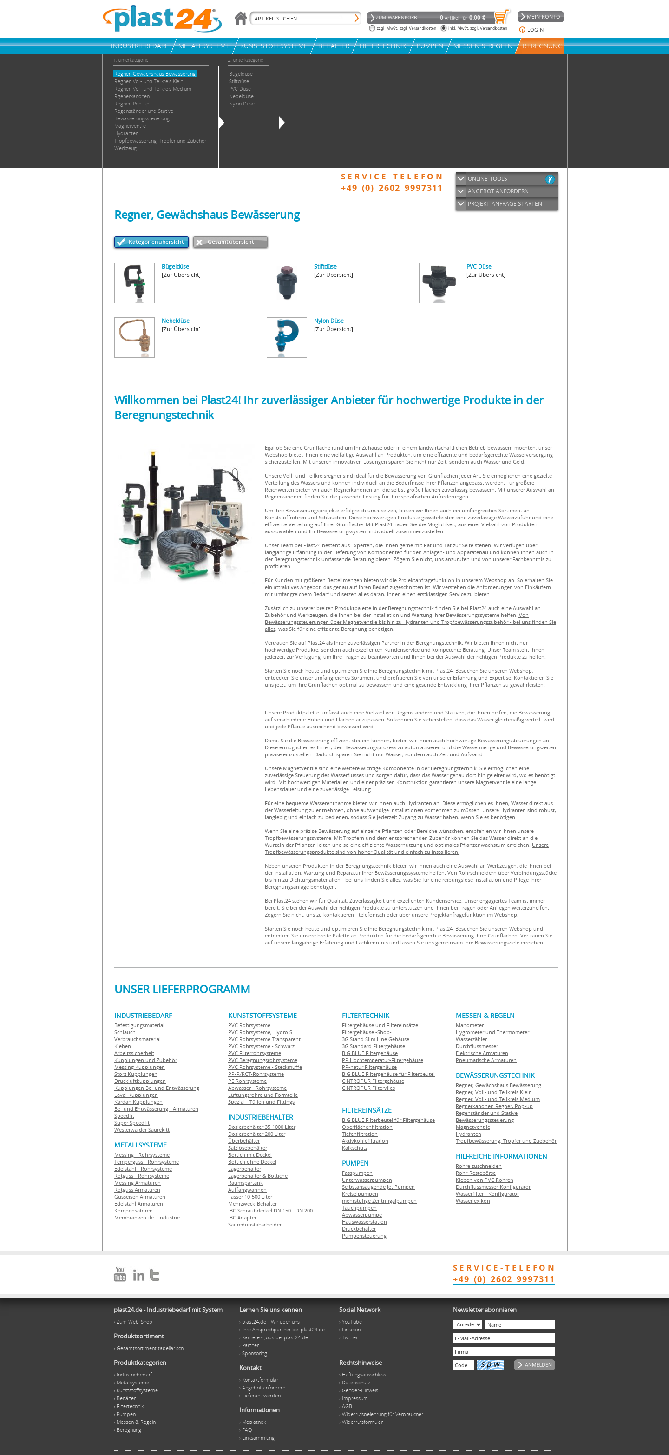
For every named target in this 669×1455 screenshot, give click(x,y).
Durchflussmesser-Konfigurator (493, 1186)
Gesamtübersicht (231, 242)
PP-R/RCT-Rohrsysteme (256, 1073)
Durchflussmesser (477, 1045)
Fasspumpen (357, 1172)
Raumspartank (245, 1182)
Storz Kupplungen (135, 1073)
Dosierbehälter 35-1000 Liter (261, 1126)
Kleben (122, 1045)
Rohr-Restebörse (476, 1172)
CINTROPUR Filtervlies (368, 1087)
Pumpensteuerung (364, 1235)
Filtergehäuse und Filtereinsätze (380, 1025)
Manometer (470, 1025)
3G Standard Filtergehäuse (373, 1045)
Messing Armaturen (137, 1182)
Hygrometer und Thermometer (492, 1032)
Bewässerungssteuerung (485, 1119)
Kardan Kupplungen (138, 1101)
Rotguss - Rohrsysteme (141, 1175)
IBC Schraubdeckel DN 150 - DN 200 (270, 1210)
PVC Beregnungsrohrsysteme (262, 1059)
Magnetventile (473, 1126)
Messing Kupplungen (139, 1066)
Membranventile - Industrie (147, 1217)
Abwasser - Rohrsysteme (257, 1087)
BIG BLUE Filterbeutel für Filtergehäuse (388, 1119)
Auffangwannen (247, 1189)
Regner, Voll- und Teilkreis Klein (494, 1091)
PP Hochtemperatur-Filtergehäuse (382, 1059)
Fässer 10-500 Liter (250, 1196)
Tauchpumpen (359, 1207)
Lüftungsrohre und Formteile (263, 1094)
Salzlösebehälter (247, 1147)
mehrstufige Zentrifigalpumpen (379, 1200)
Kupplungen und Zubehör (145, 1059)
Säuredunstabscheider (255, 1224)
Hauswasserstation (364, 1221)
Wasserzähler (471, 1039)
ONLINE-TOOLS (487, 179)
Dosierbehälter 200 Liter (256, 1133)
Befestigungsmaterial (139, 1025)
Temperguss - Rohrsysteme (146, 1161)
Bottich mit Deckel (250, 1154)
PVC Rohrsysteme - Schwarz (261, 1045)
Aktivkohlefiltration (365, 1140)
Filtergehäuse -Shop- (367, 1032)
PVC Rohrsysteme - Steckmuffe (265, 1066)
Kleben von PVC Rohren (484, 1179)
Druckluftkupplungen (140, 1080)
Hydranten (468, 1133)
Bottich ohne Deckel (252, 1161)
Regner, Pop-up (513, 1105)
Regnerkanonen (475, 1105)
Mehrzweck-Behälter (252, 1203)
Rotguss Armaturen (137, 1189)
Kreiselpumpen (360, 1193)
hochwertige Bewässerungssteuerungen (494, 740)
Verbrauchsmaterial (137, 1039)
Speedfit (124, 1115)
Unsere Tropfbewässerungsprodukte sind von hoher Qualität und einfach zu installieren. (407, 848)
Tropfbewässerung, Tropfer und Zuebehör (506, 1140)
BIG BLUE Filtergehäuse (370, 1052)
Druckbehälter (359, 1228)
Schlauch (125, 1032)
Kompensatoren (133, 1210)
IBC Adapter (242, 1217)
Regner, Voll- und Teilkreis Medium (498, 1098)
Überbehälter (244, 1140)
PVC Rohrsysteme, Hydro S (260, 1032)
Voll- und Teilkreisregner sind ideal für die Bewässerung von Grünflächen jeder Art (381, 475)
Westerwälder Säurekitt (142, 1129)
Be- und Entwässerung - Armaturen (156, 1108)
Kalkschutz (354, 1147)
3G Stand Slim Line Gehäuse (375, 1039)
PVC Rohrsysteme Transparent (264, 1039)
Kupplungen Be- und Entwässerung (156, 1087)
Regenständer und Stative (487, 1112)
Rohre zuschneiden (479, 1165)
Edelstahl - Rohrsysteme (143, 1168)
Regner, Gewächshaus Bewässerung (498, 1084)
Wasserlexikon (473, 1200)
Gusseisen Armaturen (139, 1196)
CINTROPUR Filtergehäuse (373, 1080)
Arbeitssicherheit (134, 1052)
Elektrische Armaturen (482, 1052)
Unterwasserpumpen (367, 1179)
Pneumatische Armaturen (486, 1059)
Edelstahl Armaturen (138, 1203)
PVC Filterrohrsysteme (254, 1052)
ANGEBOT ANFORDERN (498, 191)
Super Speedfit (132, 1122)
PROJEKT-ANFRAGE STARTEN (505, 204)
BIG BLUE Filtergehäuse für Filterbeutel (388, 1073)
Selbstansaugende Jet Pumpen (378, 1186)
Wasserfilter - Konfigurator (487, 1193)
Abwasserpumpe (362, 1214)
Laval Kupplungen (136, 1094)
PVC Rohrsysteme (249, 1025)
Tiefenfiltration (360, 1133)
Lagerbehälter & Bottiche (258, 1175)
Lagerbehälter (244, 1168)
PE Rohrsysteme (247, 1080)
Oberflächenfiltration (367, 1126)
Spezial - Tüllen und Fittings (261, 1101)
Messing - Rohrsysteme (142, 1154)
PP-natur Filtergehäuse (369, 1066)
